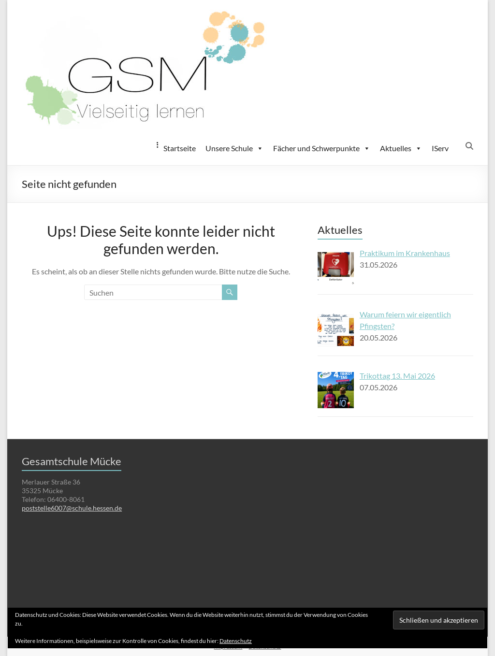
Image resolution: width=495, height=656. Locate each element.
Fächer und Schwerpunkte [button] (321, 148)
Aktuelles (401, 148)
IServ (440, 148)
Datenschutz (235, 640)
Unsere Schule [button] (234, 148)
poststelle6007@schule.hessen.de (72, 508)
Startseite (179, 148)
